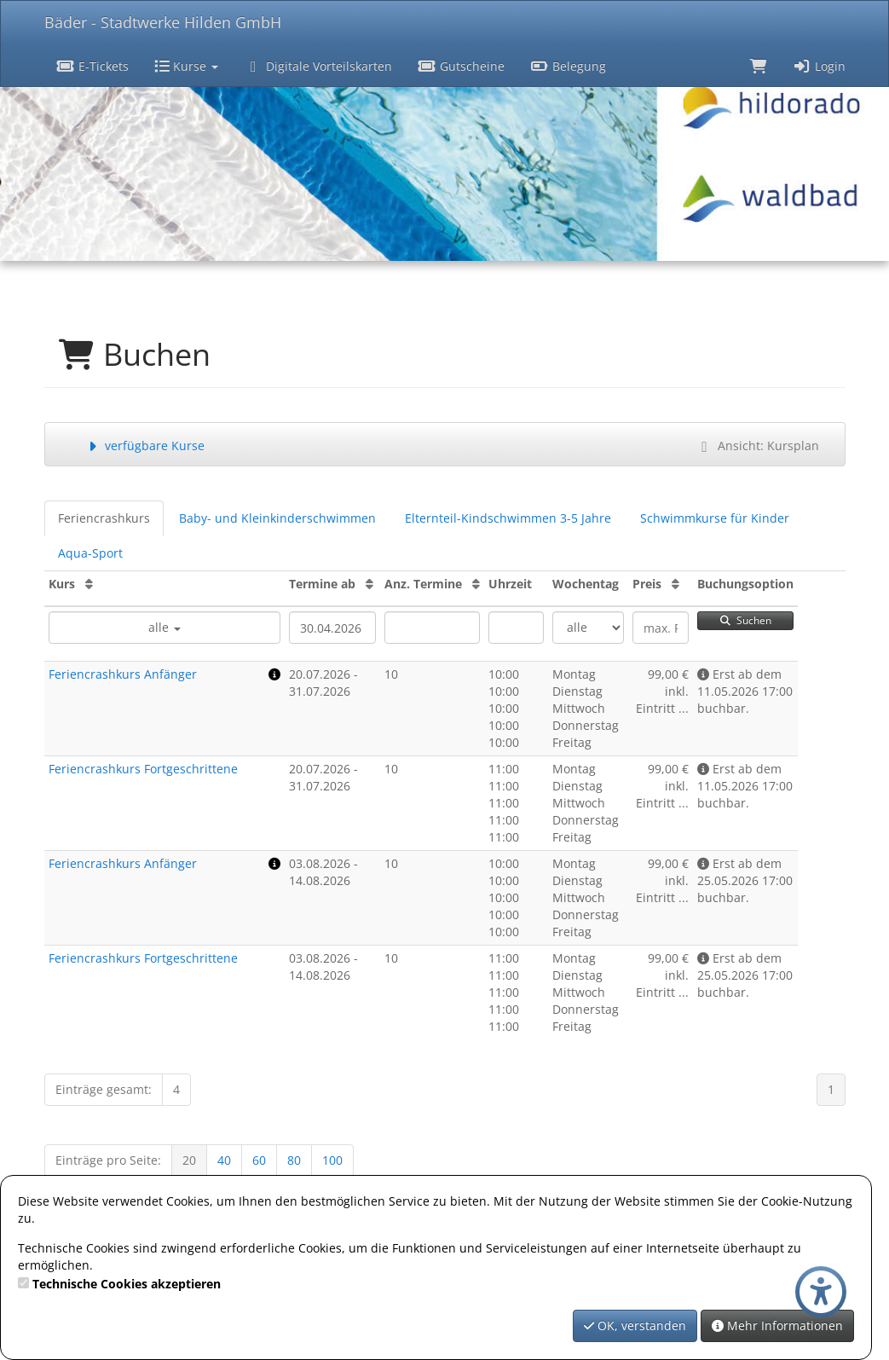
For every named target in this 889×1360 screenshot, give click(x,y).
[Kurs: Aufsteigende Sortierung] (89, 584)
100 (332, 1160)
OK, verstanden (635, 1325)
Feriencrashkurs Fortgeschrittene (143, 769)
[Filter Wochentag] (588, 627)
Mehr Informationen (777, 1325)
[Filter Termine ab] (333, 627)
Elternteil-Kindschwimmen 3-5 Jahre (508, 518)
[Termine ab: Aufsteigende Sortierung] (369, 584)
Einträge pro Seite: (108, 1160)
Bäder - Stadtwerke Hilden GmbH (162, 22)
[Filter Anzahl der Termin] (432, 627)
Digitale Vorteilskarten (318, 66)
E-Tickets (93, 66)
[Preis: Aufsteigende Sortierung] (675, 584)
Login (819, 66)
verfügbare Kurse (144, 445)
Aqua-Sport (90, 553)
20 (189, 1160)
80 (294, 1160)
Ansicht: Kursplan (757, 445)
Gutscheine (461, 66)
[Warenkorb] (758, 64)
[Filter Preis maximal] (660, 627)
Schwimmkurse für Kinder (714, 518)
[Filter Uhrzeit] (516, 627)
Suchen (745, 620)
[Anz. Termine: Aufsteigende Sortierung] (476, 584)
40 (224, 1160)
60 (259, 1160)
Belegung (568, 66)
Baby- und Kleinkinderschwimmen (277, 518)
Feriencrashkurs (104, 518)
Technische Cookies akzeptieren (126, 1284)
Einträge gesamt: (103, 1089)
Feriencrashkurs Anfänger (123, 674)
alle (164, 627)
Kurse (186, 66)
